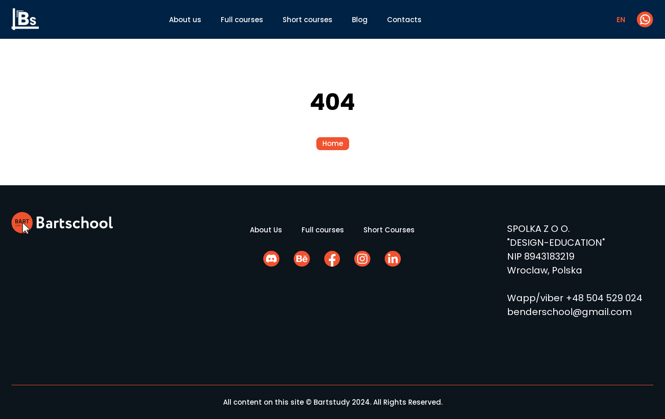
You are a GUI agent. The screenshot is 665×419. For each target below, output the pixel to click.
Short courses (307, 19)
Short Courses (389, 230)
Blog (360, 19)
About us (185, 19)
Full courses (242, 19)
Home (332, 143)
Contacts (404, 19)
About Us (266, 230)
